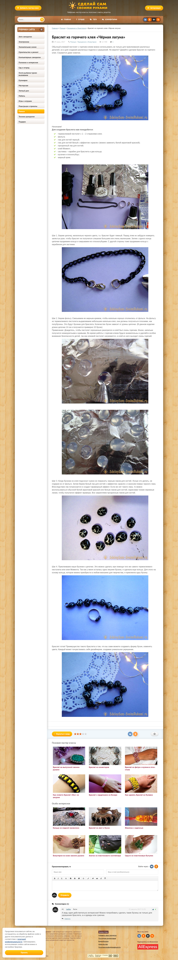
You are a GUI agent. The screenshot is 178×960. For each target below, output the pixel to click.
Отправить (65, 895)
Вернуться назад (62, 734)
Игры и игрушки (25, 101)
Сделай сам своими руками (89, 5)
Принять (24, 952)
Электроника (24, 42)
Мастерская (23, 85)
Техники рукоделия (27, 116)
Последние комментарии (107, 938)
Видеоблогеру (103, 941)
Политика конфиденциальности (109, 947)
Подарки (22, 122)
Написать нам (103, 944)
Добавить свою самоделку (107, 935)
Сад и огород (24, 68)
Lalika (68, 909)
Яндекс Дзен (103, 932)
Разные (22, 111)
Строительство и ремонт (28, 52)
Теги (93, 19)
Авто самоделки (25, 36)
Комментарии (109, 19)
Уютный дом (24, 91)
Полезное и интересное (28, 62)
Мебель (22, 96)
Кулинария (23, 80)
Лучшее (80, 19)
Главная (66, 19)
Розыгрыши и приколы (28, 106)
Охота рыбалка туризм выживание (28, 74)
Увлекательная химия (27, 47)
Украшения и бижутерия (87, 42)
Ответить (67, 919)
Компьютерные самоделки (30, 57)
